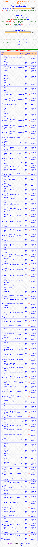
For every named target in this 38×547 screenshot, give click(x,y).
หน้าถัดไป (23, 543)
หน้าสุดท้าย (28, 543)
